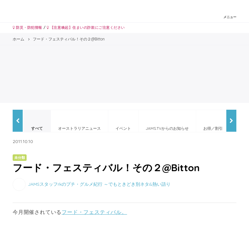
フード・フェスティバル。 (94, 212)
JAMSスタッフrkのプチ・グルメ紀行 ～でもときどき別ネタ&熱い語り (99, 184)
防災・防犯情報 (27, 27)
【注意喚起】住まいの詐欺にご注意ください (86, 27)
